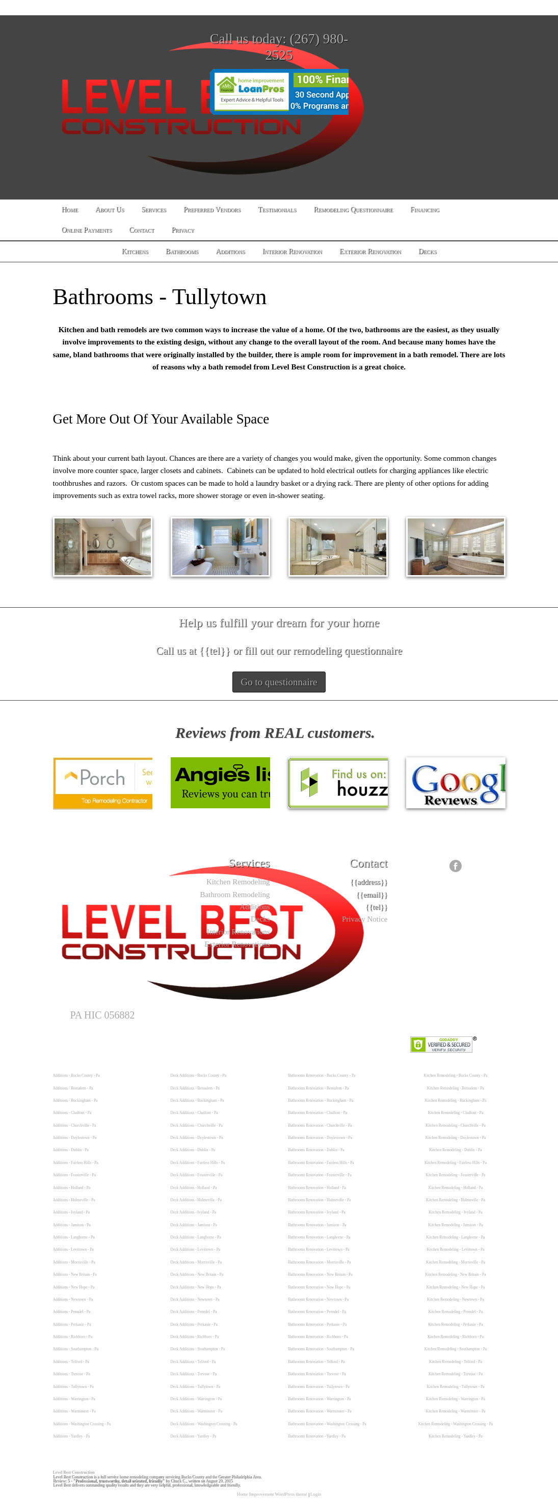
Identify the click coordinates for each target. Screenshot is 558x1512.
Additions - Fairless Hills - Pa (75, 1162)
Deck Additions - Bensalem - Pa (195, 1088)
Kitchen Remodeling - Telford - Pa (455, 1361)
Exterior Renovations (237, 944)
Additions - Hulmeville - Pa (74, 1200)
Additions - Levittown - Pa (73, 1249)
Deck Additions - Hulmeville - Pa (196, 1200)
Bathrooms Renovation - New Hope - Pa (319, 1287)
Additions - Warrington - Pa (74, 1399)
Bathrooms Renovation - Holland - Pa (317, 1187)
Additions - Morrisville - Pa (74, 1262)
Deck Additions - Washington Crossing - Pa (204, 1424)
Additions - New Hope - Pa (74, 1287)
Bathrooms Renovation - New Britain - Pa (320, 1274)
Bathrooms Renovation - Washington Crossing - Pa (327, 1424)
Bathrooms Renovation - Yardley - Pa (317, 1436)
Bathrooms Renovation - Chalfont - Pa (318, 1112)
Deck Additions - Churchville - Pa (197, 1125)
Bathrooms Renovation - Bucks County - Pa (322, 1075)
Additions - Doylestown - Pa (75, 1137)
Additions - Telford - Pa (71, 1361)
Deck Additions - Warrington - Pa (196, 1399)
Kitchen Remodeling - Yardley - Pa (455, 1436)
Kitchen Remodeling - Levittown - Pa (455, 1249)
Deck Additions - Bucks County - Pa (199, 1075)
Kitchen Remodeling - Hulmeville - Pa (455, 1200)
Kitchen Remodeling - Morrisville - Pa (455, 1262)
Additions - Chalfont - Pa (72, 1112)
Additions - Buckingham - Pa (75, 1100)
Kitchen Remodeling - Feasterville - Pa (455, 1175)
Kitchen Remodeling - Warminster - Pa (456, 1411)
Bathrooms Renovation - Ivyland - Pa (317, 1212)
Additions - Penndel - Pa (72, 1311)
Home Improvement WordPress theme (272, 1494)
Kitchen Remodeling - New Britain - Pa (455, 1274)
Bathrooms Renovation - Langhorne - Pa (319, 1237)
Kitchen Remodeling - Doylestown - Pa (456, 1137)
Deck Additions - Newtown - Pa (195, 1299)
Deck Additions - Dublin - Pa (193, 1150)
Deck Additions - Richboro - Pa (195, 1336)
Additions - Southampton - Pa (76, 1349)
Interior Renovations (238, 932)
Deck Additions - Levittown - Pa (196, 1249)
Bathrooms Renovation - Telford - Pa (316, 1361)
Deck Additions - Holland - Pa (194, 1187)
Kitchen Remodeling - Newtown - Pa (455, 1299)
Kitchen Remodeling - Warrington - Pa (455, 1399)
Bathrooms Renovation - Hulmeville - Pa (319, 1200)
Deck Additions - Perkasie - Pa (194, 1324)
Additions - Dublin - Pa (71, 1150)
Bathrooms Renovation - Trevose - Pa (317, 1374)
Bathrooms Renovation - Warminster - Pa (320, 1411)
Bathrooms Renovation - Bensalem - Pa (318, 1088)
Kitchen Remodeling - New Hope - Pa (456, 1287)
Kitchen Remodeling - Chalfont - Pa (456, 1112)
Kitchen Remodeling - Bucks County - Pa (456, 1075)
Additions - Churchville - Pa (74, 1125)
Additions (255, 907)
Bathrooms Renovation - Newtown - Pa (318, 1299)
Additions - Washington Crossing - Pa (82, 1424)
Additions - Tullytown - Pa (73, 1386)
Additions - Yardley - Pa (71, 1436)
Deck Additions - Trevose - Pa (194, 1374)
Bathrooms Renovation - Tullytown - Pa (319, 1386)
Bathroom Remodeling (235, 894)
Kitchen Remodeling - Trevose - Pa (456, 1374)
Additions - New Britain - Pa (75, 1274)
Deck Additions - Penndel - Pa (194, 1311)
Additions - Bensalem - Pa (73, 1088)
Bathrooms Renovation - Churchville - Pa (320, 1125)
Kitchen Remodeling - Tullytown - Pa (455, 1386)
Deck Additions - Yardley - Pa (194, 1436)
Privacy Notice (365, 919)
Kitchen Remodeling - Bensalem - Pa (455, 1088)
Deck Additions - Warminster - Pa (197, 1411)
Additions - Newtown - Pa (73, 1299)
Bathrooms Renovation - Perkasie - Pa (317, 1324)
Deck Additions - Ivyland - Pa (194, 1212)
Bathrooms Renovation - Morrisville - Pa (319, 1262)
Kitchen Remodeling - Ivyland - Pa (455, 1212)
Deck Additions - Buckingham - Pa (197, 1100)
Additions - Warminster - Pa (74, 1411)
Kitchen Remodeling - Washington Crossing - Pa (455, 1424)
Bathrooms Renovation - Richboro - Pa (318, 1336)
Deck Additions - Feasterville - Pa (197, 1175)
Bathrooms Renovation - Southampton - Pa (321, 1349)
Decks (260, 919)
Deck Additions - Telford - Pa (193, 1361)
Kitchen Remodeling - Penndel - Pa (456, 1311)
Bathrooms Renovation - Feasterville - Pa (320, 1175)
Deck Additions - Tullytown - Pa (196, 1386)
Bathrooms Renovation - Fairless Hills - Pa (321, 1162)
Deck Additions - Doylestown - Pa (197, 1137)
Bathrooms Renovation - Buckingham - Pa (321, 1100)
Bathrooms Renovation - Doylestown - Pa (320, 1137)
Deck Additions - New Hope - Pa (196, 1287)
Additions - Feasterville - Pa (74, 1175)
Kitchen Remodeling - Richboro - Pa (456, 1336)
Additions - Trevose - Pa (71, 1374)
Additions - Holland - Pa (72, 1187)
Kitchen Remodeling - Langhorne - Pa (456, 1237)
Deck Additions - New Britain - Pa (197, 1274)
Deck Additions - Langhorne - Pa (196, 1237)
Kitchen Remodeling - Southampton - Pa (455, 1349)
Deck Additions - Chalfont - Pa (194, 1112)
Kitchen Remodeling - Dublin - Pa (455, 1150)
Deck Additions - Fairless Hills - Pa (198, 1162)
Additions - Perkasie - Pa (72, 1324)
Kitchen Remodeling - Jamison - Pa (456, 1225)
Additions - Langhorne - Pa (74, 1237)
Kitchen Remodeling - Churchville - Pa (456, 1125)
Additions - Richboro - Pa (73, 1336)
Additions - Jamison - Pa (72, 1225)
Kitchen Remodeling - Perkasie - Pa (455, 1324)
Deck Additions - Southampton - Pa (198, 1349)
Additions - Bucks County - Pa (76, 1075)
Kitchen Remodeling (238, 882)
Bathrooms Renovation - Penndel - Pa (317, 1311)
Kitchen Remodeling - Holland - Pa (456, 1187)
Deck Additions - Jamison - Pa (194, 1225)
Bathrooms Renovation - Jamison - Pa (317, 1225)
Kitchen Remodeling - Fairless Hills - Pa (455, 1162)
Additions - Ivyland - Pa (71, 1212)
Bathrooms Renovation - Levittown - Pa (319, 1249)
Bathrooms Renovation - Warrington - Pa (319, 1399)
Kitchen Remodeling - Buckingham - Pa (456, 1100)
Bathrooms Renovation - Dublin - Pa (316, 1150)
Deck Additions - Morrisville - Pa (196, 1262)
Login (316, 1494)
